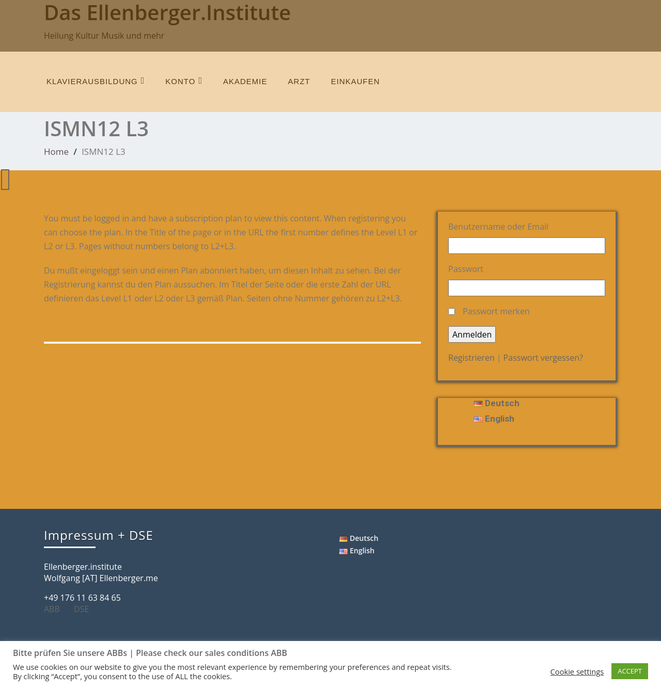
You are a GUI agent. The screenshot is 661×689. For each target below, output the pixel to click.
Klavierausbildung (95, 81)
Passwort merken (496, 311)
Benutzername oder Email (498, 226)
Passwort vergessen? (543, 357)
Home (56, 151)
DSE (85, 609)
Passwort (465, 269)
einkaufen (355, 81)
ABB (56, 609)
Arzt (299, 81)
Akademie (245, 81)
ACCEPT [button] (630, 671)
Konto (183, 81)
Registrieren (471, 357)
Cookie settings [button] (577, 671)
